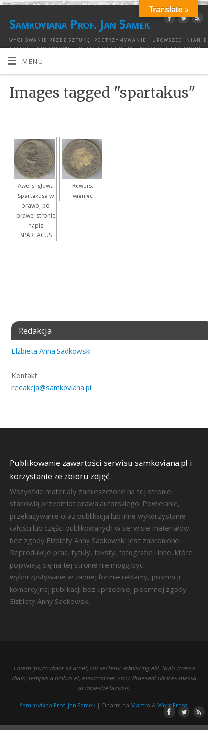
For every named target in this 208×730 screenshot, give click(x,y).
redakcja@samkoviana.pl (51, 387)
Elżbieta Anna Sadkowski (51, 351)
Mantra (140, 705)
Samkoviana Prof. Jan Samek (79, 24)
